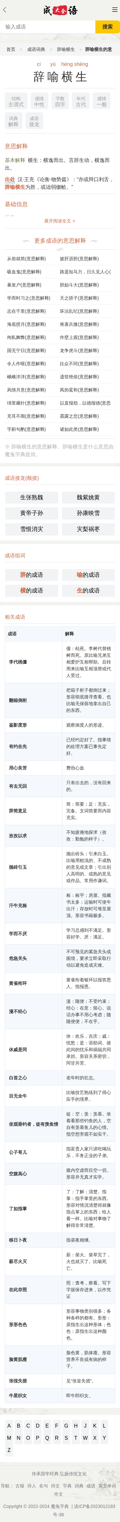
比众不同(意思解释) (79, 363)
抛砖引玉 (18, 867)
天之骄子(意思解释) (79, 298)
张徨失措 (18, 1380)
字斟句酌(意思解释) (26, 429)
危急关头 (18, 958)
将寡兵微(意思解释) (79, 324)
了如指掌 (18, 1208)
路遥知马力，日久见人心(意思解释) (85, 271)
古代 (81, 101)
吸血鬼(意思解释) (24, 271)
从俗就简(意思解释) (26, 258)
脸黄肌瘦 (18, 1359)
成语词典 (36, 49)
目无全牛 (18, 1096)
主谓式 (16, 101)
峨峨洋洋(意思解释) (26, 376)
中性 (39, 101)
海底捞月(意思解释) (26, 324)
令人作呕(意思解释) (26, 363)
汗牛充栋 (18, 905)
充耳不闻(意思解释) (26, 416)
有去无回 (18, 786)
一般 (102, 101)
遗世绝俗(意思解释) (79, 376)
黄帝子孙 (31, 513)
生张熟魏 (31, 497)
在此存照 (18, 1289)
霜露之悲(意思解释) (79, 416)
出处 (10, 179)
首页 (10, 49)
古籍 (19, 1485)
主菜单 (115, 9)
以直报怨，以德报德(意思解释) (85, 403)
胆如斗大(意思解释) (79, 284)
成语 (90, 1485)
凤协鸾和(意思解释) (79, 389)
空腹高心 (18, 1173)
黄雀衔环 (18, 983)
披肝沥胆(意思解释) (79, 258)
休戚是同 (18, 1049)
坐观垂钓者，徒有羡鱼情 (33, 1124)
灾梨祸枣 (88, 529)
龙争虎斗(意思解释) (79, 350)
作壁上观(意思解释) (79, 337)
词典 (79, 1485)
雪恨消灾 (31, 529)
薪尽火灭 (18, 1261)
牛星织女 (18, 1395)
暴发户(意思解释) (24, 284)
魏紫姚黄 (88, 497)
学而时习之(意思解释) (28, 298)
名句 (43, 1485)
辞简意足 (18, 810)
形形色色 (18, 1324)
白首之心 (18, 1077)
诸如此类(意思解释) (79, 429)
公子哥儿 (18, 1152)
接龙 (34, 121)
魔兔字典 (60, 1506)
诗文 (55, 1485)
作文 (58, 1494)
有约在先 (18, 746)
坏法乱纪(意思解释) (79, 311)
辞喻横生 (66, 49)
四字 (60, 101)
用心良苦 (18, 767)
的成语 (31, 575)
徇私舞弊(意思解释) (26, 337)
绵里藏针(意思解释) (26, 403)
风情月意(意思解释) (26, 389)
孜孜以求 (18, 835)
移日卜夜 (18, 1240)
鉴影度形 (18, 725)
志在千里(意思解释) (26, 311)
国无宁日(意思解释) (26, 350)
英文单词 (107, 1485)
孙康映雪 (88, 513)
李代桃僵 (18, 661)
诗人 (31, 1485)
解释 (13, 121)
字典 (67, 1485)
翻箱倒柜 (18, 700)
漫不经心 (18, 1011)
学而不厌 (18, 933)
